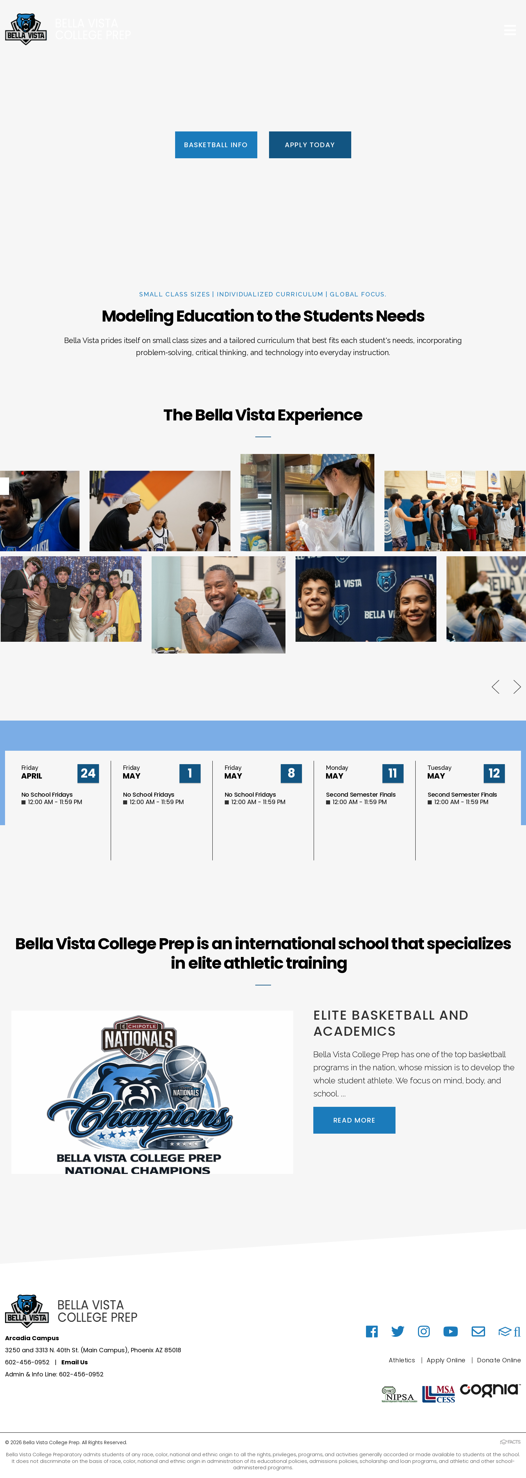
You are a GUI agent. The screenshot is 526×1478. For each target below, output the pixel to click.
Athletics (402, 1360)
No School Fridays (47, 794)
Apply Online (446, 1360)
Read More (354, 1120)
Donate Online (499, 1360)
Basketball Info (216, 145)
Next (517, 687)
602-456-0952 (27, 1362)
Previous (495, 687)
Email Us (74, 1362)
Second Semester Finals (361, 794)
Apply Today (310, 145)
